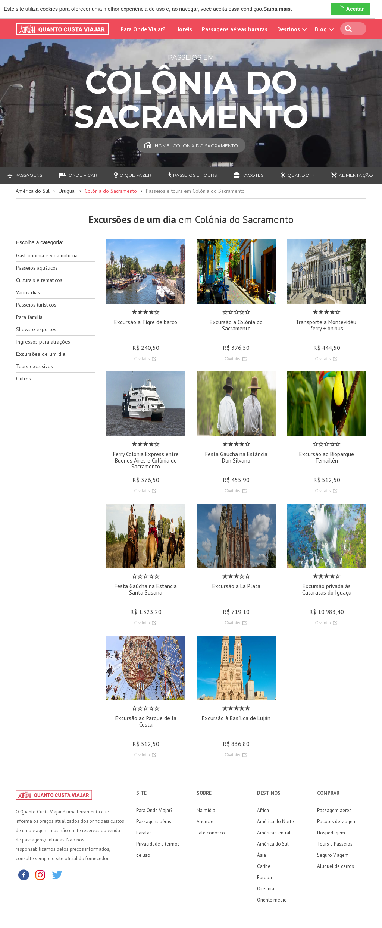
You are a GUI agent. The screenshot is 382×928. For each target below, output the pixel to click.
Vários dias (28, 292)
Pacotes (248, 175)
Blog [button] (323, 29)
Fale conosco (211, 833)
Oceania (265, 888)
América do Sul (33, 191)
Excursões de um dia (41, 354)
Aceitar (350, 9)
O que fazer (132, 175)
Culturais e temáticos (39, 280)
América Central (274, 833)
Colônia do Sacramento (111, 191)
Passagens (24, 175)
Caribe (263, 866)
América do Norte (275, 821)
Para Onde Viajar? (143, 29)
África (263, 810)
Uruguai (67, 191)
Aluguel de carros (335, 866)
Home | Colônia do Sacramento (191, 145)
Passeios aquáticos (37, 267)
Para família (29, 317)
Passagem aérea (334, 810)
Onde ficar (78, 175)
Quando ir (297, 175)
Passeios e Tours (192, 175)
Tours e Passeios (335, 844)
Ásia (261, 855)
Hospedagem (331, 833)
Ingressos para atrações (43, 341)
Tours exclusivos (34, 366)
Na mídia (206, 810)
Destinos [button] (291, 29)
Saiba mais (277, 9)
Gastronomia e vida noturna (47, 255)
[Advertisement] (55, 508)
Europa (264, 877)
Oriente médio (272, 900)
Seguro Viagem (333, 855)
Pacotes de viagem (337, 821)
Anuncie (205, 821)
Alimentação (352, 175)
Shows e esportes (36, 329)
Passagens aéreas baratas (234, 29)
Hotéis (183, 29)
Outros (23, 378)
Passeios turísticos (36, 304)
